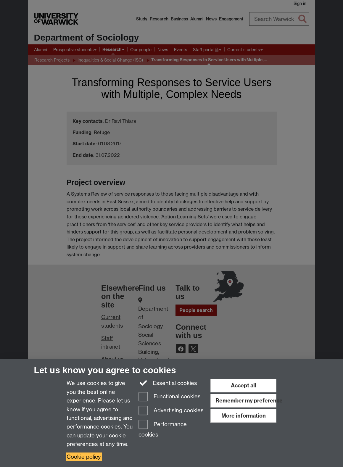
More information (243, 415)
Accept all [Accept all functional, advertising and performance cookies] (243, 385)
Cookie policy (84, 456)
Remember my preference (245, 400)
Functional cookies (170, 397)
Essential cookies (168, 383)
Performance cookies (163, 428)
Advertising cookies (171, 410)
